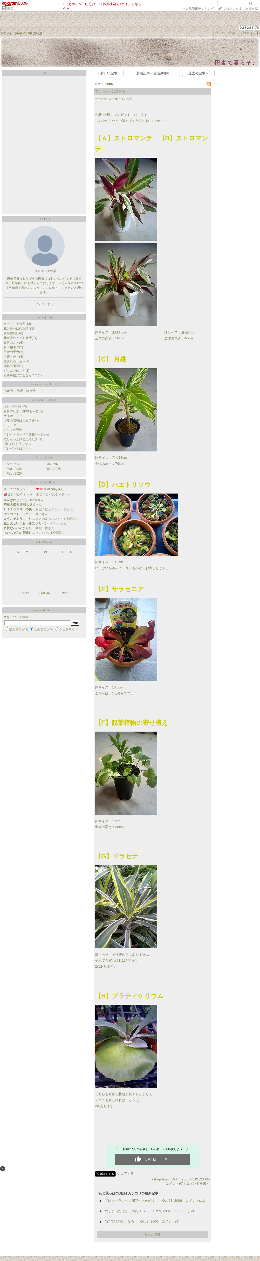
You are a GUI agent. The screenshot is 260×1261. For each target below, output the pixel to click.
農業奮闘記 (11, 333)
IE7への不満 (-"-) (15, 406)
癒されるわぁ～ (14, 361)
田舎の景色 (11, 352)
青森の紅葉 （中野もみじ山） (24, 411)
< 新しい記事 (107, 73)
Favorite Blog (44, 482)
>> (198, 9)
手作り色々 (11, 356)
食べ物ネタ (11, 347)
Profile (44, 219)
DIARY (20, 33)
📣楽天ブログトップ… (20, 494)
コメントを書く (198, 1183)
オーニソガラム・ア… (19, 489)
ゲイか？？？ (13, 416)
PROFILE (35, 33)
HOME (6, 33)
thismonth (45, 592)
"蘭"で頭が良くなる (17, 444)
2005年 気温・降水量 (20, 391)
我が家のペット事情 (18, 338)
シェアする (125, 1173)
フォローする (44, 304)
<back (25, 592)
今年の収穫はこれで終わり (22, 420)
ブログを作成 (232, 9)
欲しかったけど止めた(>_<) (23, 439)
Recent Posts (44, 400)
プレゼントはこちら (18, 448)
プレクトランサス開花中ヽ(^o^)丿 (27, 434)
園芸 (10, 8)
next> (64, 592)
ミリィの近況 (13, 430)
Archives (44, 457)
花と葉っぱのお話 (16, 328)
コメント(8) (170, 1221)
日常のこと (11, 342)
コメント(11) (195, 1201)
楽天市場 (251, 9)
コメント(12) (184, 1211)
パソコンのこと (14, 370)
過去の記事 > (198, 73)
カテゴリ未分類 (14, 324)
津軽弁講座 (11, 366)
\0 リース (10, 425)
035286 (247, 28)
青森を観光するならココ (21, 375)
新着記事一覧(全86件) (152, 73)
